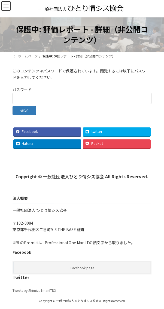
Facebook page (82, 267)
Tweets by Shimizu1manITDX (34, 290)
